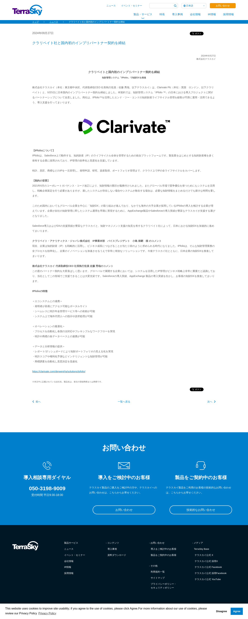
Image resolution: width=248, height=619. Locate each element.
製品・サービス (142, 14)
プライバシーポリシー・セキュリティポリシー (163, 586)
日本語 (189, 5)
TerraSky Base (201, 549)
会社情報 (195, 14)
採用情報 (228, 14)
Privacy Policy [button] (47, 613)
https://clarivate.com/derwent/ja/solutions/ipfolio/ (58, 371)
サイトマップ (158, 577)
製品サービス (71, 543)
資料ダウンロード (117, 555)
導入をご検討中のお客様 (163, 549)
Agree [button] (236, 611)
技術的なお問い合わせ (201, 509)
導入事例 (177, 14)
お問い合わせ (223, 5)
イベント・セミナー (131, 5)
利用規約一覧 (158, 571)
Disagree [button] (221, 611)
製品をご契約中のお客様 (163, 555)
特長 (162, 14)
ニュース (111, 5)
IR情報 (212, 14)
